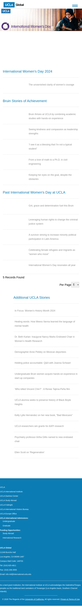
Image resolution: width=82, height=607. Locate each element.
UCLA (2, 487)
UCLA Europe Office (8, 514)
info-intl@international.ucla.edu (18, 574)
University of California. (34, 599)
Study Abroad (8, 533)
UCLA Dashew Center (9, 496)
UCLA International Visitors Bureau (14, 509)
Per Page (65, 284)
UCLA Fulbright (6, 505)
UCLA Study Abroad (8, 500)
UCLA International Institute (11, 492)
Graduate (6, 526)
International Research (12, 538)
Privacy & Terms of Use (70, 599)
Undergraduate (9, 521)
